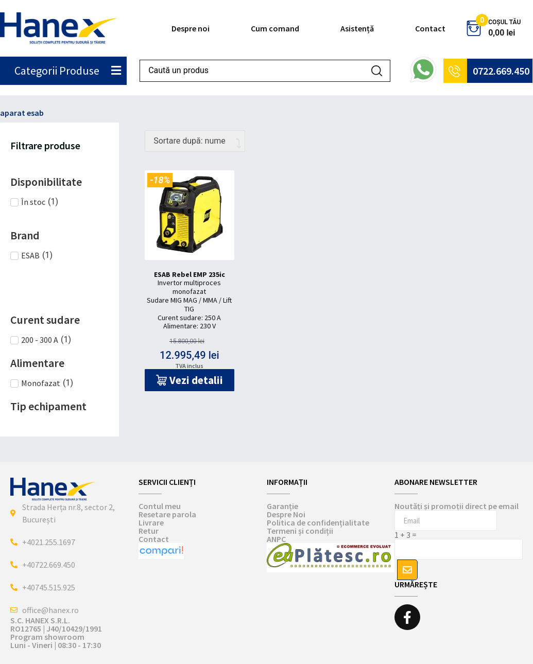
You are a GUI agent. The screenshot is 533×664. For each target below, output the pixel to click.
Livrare (151, 522)
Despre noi (190, 28)
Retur (149, 531)
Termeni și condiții (300, 531)
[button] (189, 380)
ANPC (276, 539)
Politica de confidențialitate (318, 522)
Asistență (357, 28)
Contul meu (160, 506)
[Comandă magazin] (195, 141)
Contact (430, 28)
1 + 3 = (405, 535)
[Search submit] (377, 70)
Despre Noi (286, 514)
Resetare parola (167, 514)
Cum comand (275, 28)
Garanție (282, 506)
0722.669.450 (501, 70)
